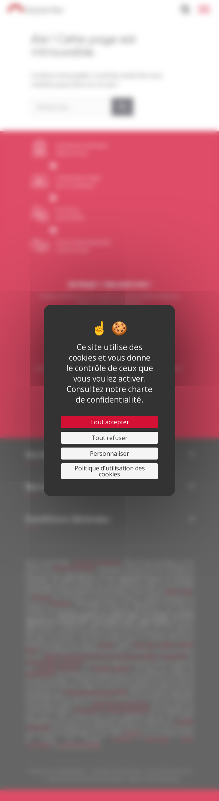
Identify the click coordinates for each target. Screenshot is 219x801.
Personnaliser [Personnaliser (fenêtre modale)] (109, 453)
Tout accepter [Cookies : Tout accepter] (109, 422)
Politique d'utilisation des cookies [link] (109, 471)
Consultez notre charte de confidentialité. (109, 394)
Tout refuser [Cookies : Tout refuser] (109, 438)
